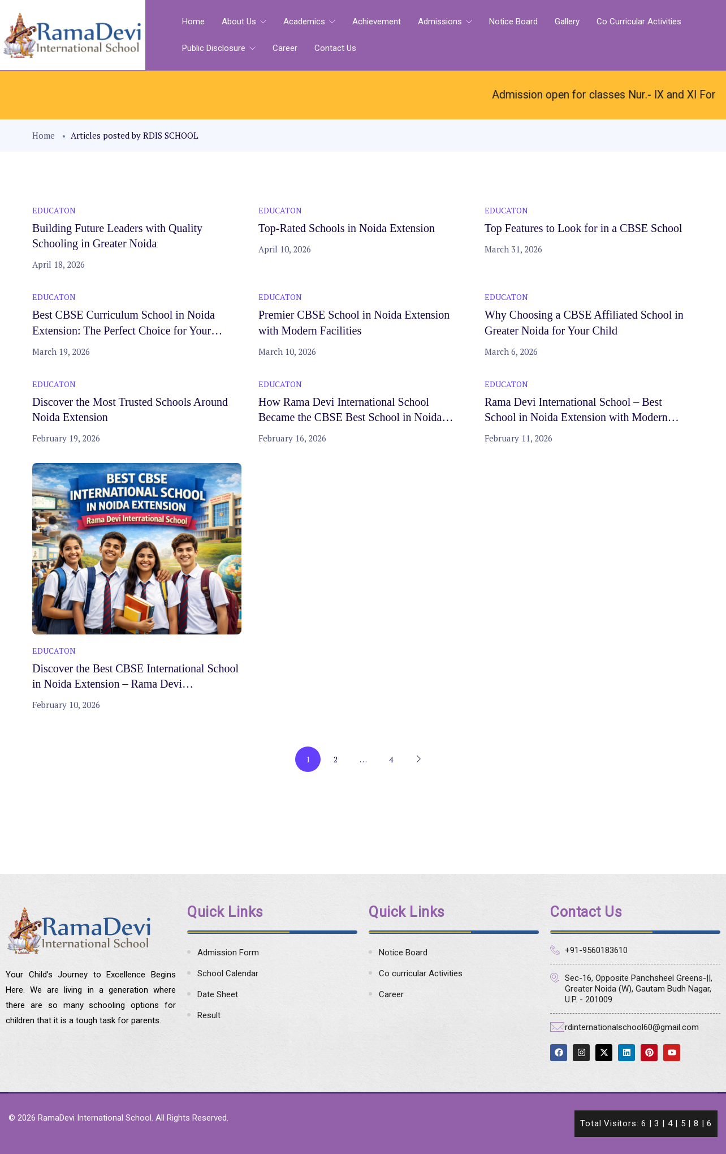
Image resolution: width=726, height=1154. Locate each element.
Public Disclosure (215, 48)
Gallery (567, 21)
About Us (240, 21)
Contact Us (335, 48)
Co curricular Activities (639, 21)
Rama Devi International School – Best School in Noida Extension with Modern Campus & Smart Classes (576, 417)
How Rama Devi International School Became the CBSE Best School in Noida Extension (350, 417)
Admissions (441, 21)
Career (285, 48)
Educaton (54, 210)
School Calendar (227, 973)
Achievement (376, 21)
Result (209, 1015)
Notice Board (513, 21)
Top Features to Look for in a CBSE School (583, 228)
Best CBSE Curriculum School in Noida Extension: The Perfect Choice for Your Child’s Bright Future (123, 329)
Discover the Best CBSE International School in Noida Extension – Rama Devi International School (135, 683)
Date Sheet (217, 994)
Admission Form (228, 952)
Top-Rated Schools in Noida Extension (346, 228)
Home (193, 21)
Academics (305, 21)
